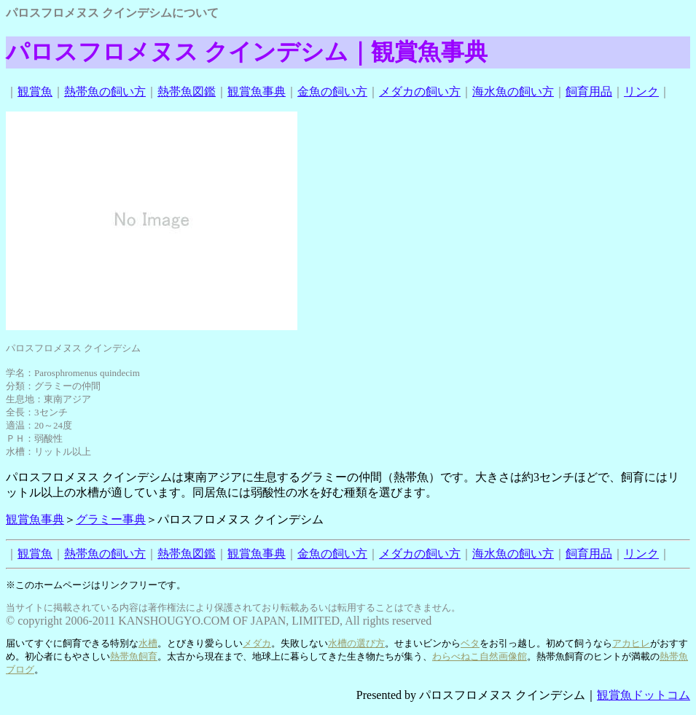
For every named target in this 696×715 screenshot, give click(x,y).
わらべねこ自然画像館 (479, 656)
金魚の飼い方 (332, 91)
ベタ (470, 643)
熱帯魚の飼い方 (105, 91)
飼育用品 (589, 91)
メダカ (257, 643)
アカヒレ (631, 643)
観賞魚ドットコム (643, 695)
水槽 (147, 643)
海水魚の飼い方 (513, 91)
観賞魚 (34, 91)
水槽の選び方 (356, 643)
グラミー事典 (111, 519)
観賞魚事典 (256, 91)
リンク (641, 91)
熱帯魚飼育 (133, 656)
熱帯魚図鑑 (186, 91)
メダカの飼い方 (420, 91)
